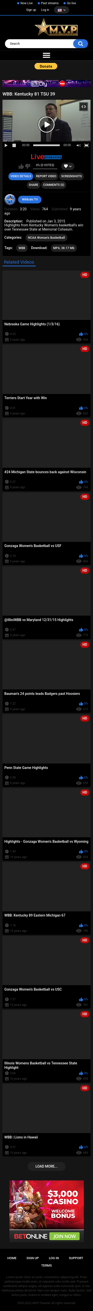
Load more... (46, 1166)
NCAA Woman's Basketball (46, 237)
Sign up (31, 10)
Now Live (27, 3)
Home (12, 1258)
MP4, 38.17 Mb (63, 248)
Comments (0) (53, 185)
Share (33, 185)
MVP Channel (41, 1303)
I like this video (21, 166)
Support (76, 1258)
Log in (45, 10)
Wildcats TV (30, 199)
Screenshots (71, 176)
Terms (46, 1265)
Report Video (46, 176)
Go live (71, 3)
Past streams (50, 3)
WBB (22, 248)
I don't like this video (27, 166)
